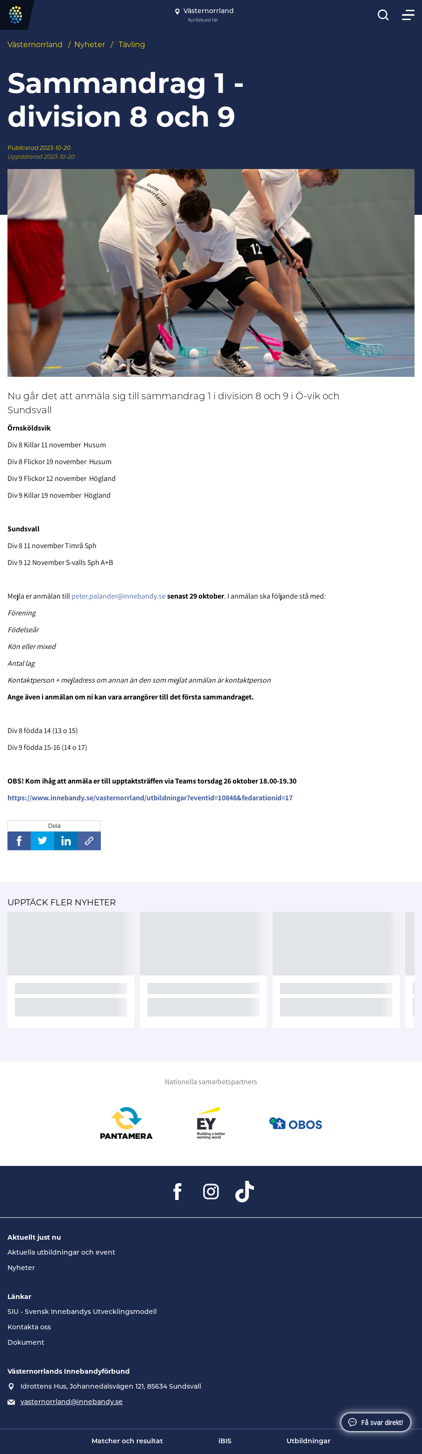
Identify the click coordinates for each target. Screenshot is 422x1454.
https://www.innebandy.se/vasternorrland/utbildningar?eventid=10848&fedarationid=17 (150, 798)
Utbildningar (309, 1441)
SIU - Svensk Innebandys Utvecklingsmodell (82, 1312)
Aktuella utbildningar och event (61, 1252)
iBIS (225, 1441)
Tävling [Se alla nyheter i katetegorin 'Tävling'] (132, 44)
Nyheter (89, 44)
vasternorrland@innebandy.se (72, 1402)
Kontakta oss (29, 1327)
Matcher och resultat (127, 1441)
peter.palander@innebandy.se (118, 596)
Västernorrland (35, 44)
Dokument (25, 1343)
